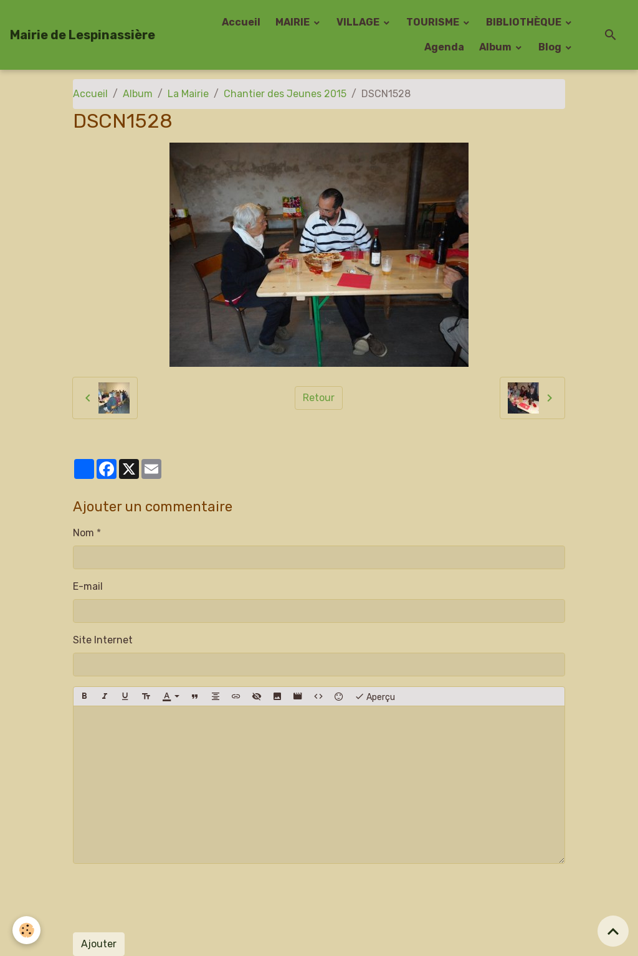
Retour (319, 398)
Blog (550, 47)
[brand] (82, 35)
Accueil (241, 22)
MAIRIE (293, 22)
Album (496, 47)
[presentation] (167, 898)
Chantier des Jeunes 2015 (285, 94)
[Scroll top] (613, 931)
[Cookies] (26, 930)
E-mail (88, 586)
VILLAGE (358, 22)
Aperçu (375, 696)
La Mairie (188, 94)
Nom (83, 533)
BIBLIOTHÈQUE (524, 22)
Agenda (444, 47)
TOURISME (433, 22)
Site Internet (103, 640)
